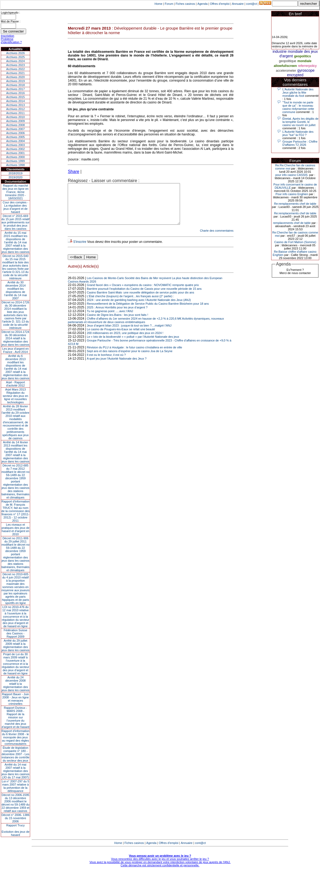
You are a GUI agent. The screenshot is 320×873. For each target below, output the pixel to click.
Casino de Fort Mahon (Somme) (295, 242)
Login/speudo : (10, 12)
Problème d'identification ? (11, 40)
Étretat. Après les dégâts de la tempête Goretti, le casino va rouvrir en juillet (300, 122)
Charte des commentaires (217, 238)
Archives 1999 (15, 161)
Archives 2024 (15, 61)
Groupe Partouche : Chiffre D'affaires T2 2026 (299, 143)
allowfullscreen (285, 66)
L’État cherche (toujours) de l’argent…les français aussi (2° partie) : (130, 304)
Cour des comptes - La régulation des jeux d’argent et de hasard (15, 207)
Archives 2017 (15, 89)
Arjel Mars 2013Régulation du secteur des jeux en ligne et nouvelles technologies (15, 396)
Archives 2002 (15, 149)
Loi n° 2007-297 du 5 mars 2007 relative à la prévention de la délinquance (15, 786)
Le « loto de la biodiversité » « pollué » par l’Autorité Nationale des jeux (133, 344)
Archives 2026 (15, 53)
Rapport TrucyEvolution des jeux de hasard (16, 830)
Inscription (7, 35)
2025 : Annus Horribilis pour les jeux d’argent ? (117, 315)
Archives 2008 (15, 125)
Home (158, 3)
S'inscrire (79, 250)
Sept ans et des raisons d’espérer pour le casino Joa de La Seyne (130, 359)
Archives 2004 (15, 141)
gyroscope (306, 70)
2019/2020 (15, 177)
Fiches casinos (185, 3)
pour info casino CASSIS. (291, 174)
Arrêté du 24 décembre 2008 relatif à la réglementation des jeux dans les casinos (16, 684)
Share (73, 171)
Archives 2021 (15, 73)
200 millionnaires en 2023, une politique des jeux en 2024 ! (125, 341)
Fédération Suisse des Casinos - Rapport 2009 (15, 633)
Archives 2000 (15, 157)
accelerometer (286, 71)
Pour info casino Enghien (291, 194)
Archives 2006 (15, 133)
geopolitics (302, 56)
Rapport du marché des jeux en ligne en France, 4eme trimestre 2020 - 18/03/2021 (15, 192)
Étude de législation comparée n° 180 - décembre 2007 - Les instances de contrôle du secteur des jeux (15, 754)
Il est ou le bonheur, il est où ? (106, 362)
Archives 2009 (15, 121)
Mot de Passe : (10, 21)
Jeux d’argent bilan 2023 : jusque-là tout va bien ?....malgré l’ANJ (129, 333)
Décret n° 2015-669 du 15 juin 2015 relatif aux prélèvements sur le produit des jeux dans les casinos (15, 222)
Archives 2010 (15, 117)
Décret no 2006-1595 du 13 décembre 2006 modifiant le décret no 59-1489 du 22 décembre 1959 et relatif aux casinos (16, 802)
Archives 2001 (15, 153)
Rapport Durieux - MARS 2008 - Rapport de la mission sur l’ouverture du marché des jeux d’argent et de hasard (15, 717)
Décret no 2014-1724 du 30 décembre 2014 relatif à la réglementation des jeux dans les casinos (16, 338)
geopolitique (287, 61)
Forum (169, 3)
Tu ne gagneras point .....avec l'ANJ (110, 319)
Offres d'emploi (219, 3)
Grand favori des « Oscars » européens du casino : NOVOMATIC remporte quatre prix (143, 293)
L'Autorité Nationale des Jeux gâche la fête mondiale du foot (297, 92)
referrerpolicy (307, 66)
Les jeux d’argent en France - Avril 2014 (15, 350)
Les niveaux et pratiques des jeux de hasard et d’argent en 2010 (16, 529)
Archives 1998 (15, 165)
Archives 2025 (15, 57)
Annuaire (238, 3)
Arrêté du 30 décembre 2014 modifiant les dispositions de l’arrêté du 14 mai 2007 (15, 290)
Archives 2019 (15, 81)
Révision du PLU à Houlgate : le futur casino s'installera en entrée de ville (134, 355)
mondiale (304, 61)
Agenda (202, 3)
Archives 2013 (15, 105)
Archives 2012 (15, 109)
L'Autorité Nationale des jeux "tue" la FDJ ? (297, 133)
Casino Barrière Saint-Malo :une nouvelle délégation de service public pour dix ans (140, 300)
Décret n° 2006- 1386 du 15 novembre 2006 (16, 818)
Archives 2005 (15, 137)
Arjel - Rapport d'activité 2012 (15, 384)
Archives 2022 (15, 69)
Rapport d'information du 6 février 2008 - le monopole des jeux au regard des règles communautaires (16, 737)
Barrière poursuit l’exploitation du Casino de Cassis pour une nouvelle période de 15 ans (144, 296)
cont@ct (251, 3)
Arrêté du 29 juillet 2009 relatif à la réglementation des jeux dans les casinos (16, 645)
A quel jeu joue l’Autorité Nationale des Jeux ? (117, 366)
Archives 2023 (15, 65)
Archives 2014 (15, 101)
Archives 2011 (15, 113)
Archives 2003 (15, 145)
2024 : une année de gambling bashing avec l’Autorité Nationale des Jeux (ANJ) (139, 307)
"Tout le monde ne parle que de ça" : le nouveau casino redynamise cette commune (298, 107)
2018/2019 (15, 173)
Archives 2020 (15, 77)
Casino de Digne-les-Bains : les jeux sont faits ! (117, 322)
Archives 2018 (15, 85)
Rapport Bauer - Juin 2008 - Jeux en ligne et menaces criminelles (15, 699)
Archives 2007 (15, 129)
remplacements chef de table (292, 222)
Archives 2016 (15, 93)
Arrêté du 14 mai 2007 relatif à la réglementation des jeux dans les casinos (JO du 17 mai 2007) (16, 771)
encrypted (295, 75)
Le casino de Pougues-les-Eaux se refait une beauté (121, 337)
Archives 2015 (15, 97)
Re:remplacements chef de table (295, 203)
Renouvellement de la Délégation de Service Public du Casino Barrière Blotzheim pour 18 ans (148, 311)
